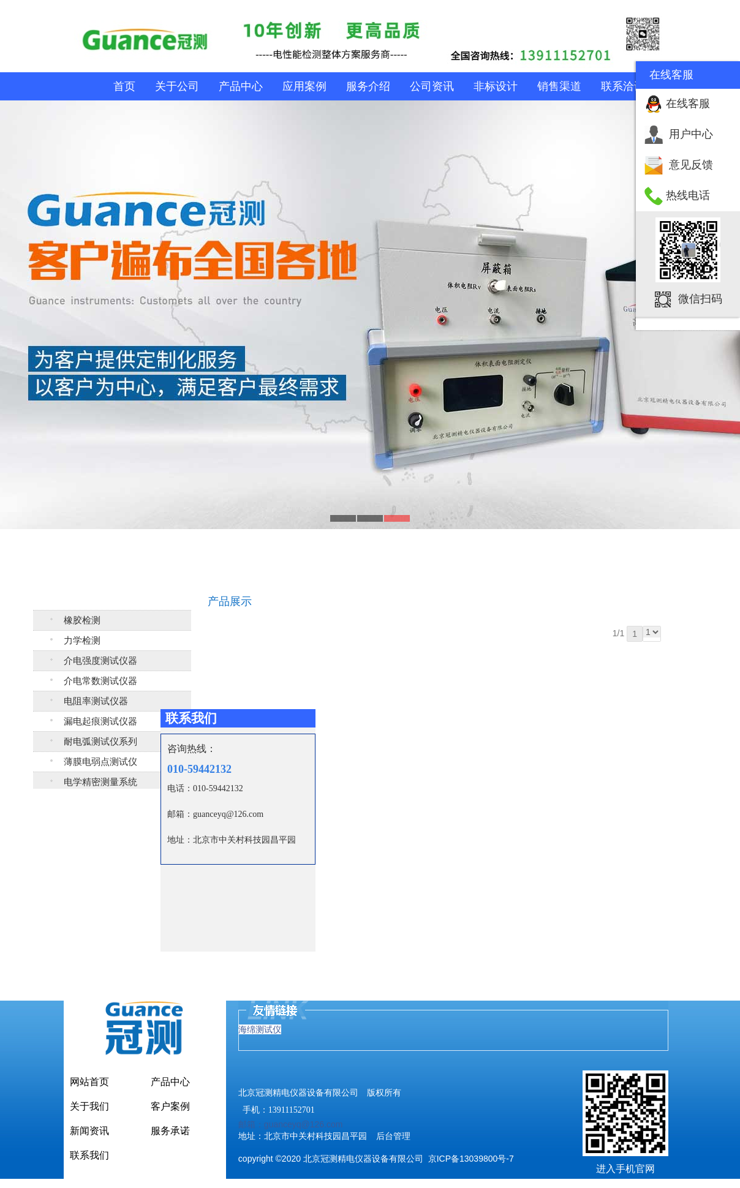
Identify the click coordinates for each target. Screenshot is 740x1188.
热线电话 (688, 195)
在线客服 (688, 103)
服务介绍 (368, 86)
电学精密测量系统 (100, 782)
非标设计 (496, 86)
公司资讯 (432, 86)
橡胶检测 (82, 620)
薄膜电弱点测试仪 (100, 762)
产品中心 (241, 86)
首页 (124, 86)
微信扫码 (700, 299)
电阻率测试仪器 (96, 701)
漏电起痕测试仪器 (100, 721)
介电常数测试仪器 (100, 681)
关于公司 (177, 86)
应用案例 (304, 86)
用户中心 (691, 134)
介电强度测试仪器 (100, 661)
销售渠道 (559, 86)
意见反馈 (691, 165)
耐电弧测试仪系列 (100, 741)
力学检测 (82, 640)
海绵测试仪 (259, 1029)
